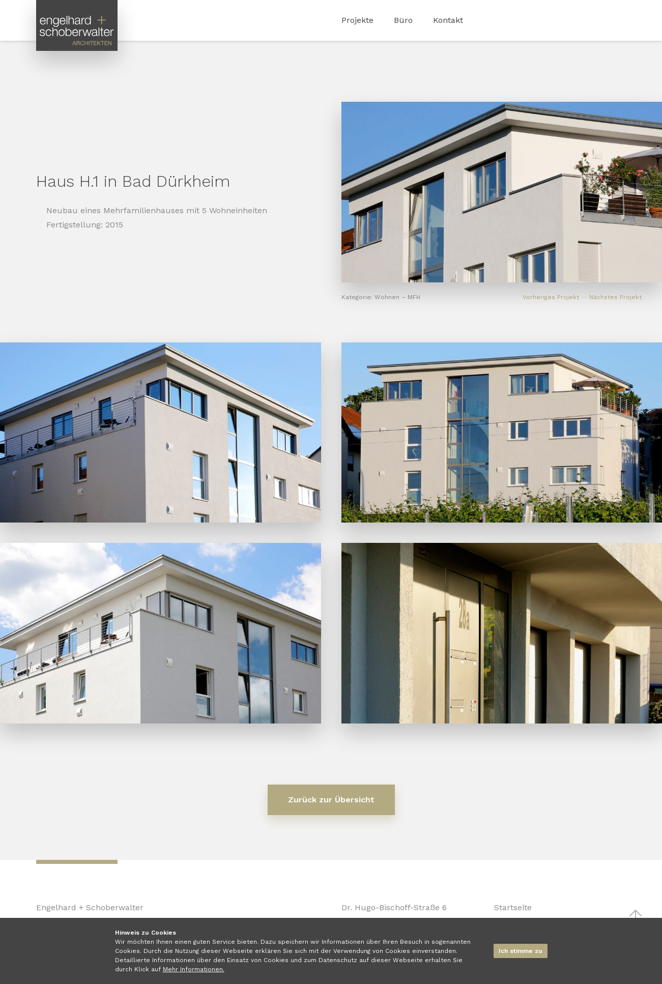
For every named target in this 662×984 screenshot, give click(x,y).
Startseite (513, 907)
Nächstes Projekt (615, 297)
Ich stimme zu (520, 950)
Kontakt (448, 20)
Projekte (357, 20)
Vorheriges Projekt (551, 297)
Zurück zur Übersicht (331, 799)
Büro (403, 20)
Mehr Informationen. (193, 969)
